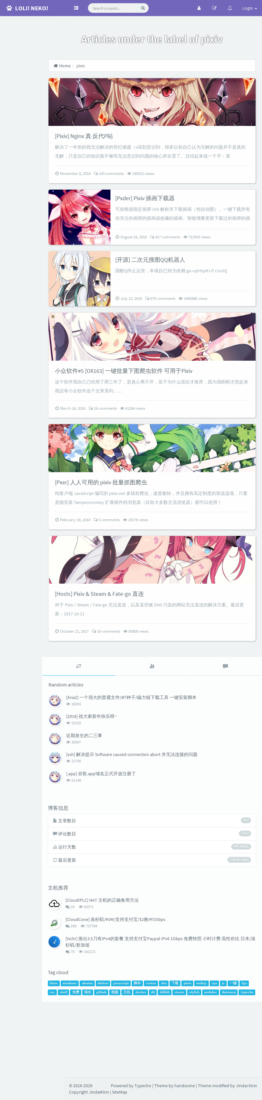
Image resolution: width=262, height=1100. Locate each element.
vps (237, 1056)
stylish (239, 1065)
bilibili (209, 1065)
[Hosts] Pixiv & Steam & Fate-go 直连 (126, 663)
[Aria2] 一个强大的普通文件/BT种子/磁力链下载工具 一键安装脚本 (153, 767)
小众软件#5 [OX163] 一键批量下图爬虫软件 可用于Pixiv (153, 405)
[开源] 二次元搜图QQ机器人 (170, 281)
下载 (197, 1056)
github (146, 1065)
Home (84, 66)
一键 (76, 1065)
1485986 (208, 320)
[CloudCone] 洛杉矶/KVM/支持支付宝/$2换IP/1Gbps (138, 990)
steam (224, 1065)
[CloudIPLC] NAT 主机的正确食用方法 (125, 971)
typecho (115, 1073)
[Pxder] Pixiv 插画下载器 (164, 220)
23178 (157, 576)
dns (186, 1056)
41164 (154, 443)
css (97, 1065)
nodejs (224, 1056)
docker (185, 1065)
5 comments (129, 576)
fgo (87, 1065)
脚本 (159, 1056)
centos (174, 1056)
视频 (159, 1065)
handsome (184, 1085)
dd (198, 1065)
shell (108, 1065)
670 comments (176, 320)
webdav (79, 1073)
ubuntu (109, 1056)
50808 (157, 700)
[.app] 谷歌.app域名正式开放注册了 (123, 843)
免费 (120, 1065)
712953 (212, 258)
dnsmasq (97, 1073)
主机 (171, 1065)
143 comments (131, 195)
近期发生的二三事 (106, 805)
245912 (162, 195)
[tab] (97, 735)
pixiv (210, 1056)
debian (125, 1056)
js (246, 1056)
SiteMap (119, 1092)
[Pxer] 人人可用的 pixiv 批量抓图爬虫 (128, 530)
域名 (132, 1065)
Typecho (143, 1085)
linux (76, 1056)
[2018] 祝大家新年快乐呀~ (113, 786)
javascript (144, 1056)
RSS (32, 84)
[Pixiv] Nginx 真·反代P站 (110, 149)
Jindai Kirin (246, 1085)
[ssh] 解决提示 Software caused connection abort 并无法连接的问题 (154, 824)
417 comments (181, 258)
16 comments (125, 443)
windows (92, 1056)
